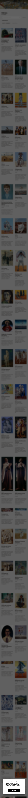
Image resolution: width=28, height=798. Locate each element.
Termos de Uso (15, 785)
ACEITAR (14, 790)
